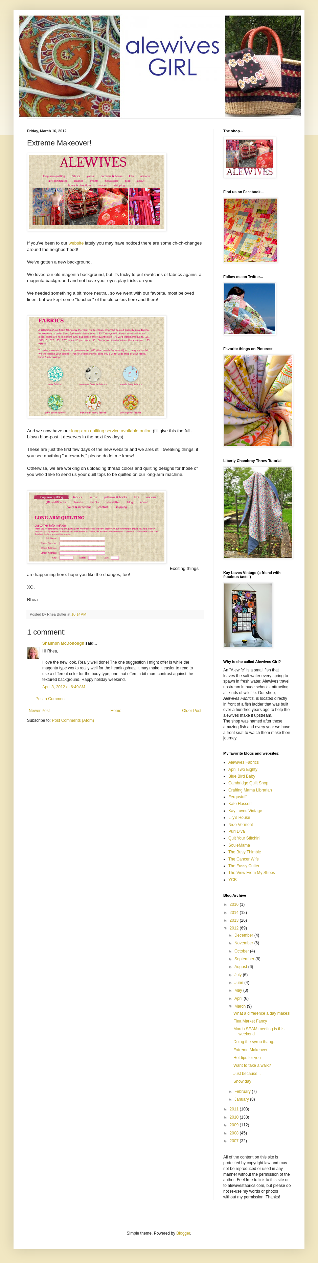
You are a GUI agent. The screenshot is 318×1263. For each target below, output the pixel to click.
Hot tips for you (247, 1057)
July (238, 974)
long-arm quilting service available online (111, 430)
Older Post (191, 710)
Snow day (242, 1081)
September (244, 959)
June (239, 982)
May (238, 990)
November (244, 943)
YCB (232, 879)
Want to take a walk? (252, 1065)
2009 (235, 1125)
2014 (235, 912)
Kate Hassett (240, 803)
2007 (235, 1141)
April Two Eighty (242, 769)
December (244, 935)
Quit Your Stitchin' (244, 838)
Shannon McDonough (63, 643)
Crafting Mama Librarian (250, 790)
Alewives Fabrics (243, 762)
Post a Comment (51, 698)
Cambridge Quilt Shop (248, 783)
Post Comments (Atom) (73, 720)
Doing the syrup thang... (254, 1041)
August (241, 966)
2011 (235, 1109)
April (239, 998)
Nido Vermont (240, 824)
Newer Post (39, 710)
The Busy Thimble (244, 852)
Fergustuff (237, 797)
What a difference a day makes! (262, 1013)
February (243, 1091)
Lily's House (239, 817)
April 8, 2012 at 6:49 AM (63, 687)
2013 (235, 920)
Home (116, 710)
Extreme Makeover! (251, 1050)
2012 (235, 928)
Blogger (183, 1233)
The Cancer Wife (243, 859)
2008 (235, 1133)
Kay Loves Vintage (245, 810)
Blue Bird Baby (241, 776)
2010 (235, 1117)
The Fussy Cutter (243, 866)
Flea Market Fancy (250, 1021)
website (77, 243)
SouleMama (239, 845)
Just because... (247, 1073)
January (242, 1099)
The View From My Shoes (251, 872)
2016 (235, 904)
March (240, 1006)
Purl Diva (236, 831)
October (242, 951)
